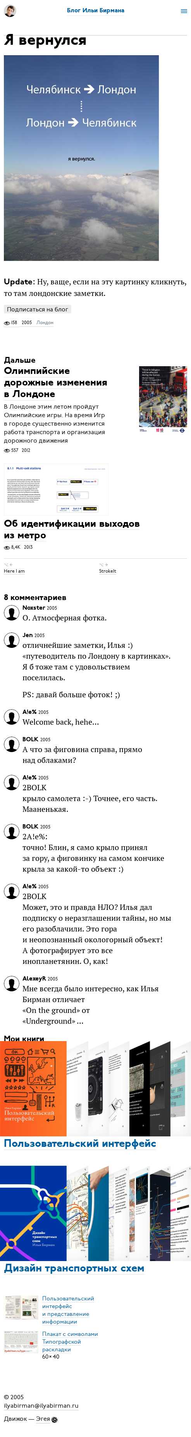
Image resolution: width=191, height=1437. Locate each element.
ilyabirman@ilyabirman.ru (41, 1405)
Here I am (14, 571)
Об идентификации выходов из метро (72, 530)
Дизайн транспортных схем (74, 1268)
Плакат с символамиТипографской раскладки (70, 1341)
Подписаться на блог (37, 309)
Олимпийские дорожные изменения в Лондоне (55, 383)
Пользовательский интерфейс (80, 1144)
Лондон (44, 323)
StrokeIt (107, 571)
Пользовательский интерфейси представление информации (68, 1309)
